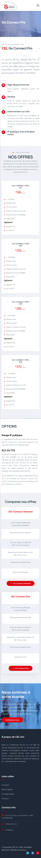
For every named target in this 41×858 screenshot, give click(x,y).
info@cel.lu (7, 830)
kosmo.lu (23, 850)
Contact (5, 798)
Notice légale (7, 789)
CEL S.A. (15, 847)
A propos (5, 785)
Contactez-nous (12, 720)
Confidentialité (8, 794)
